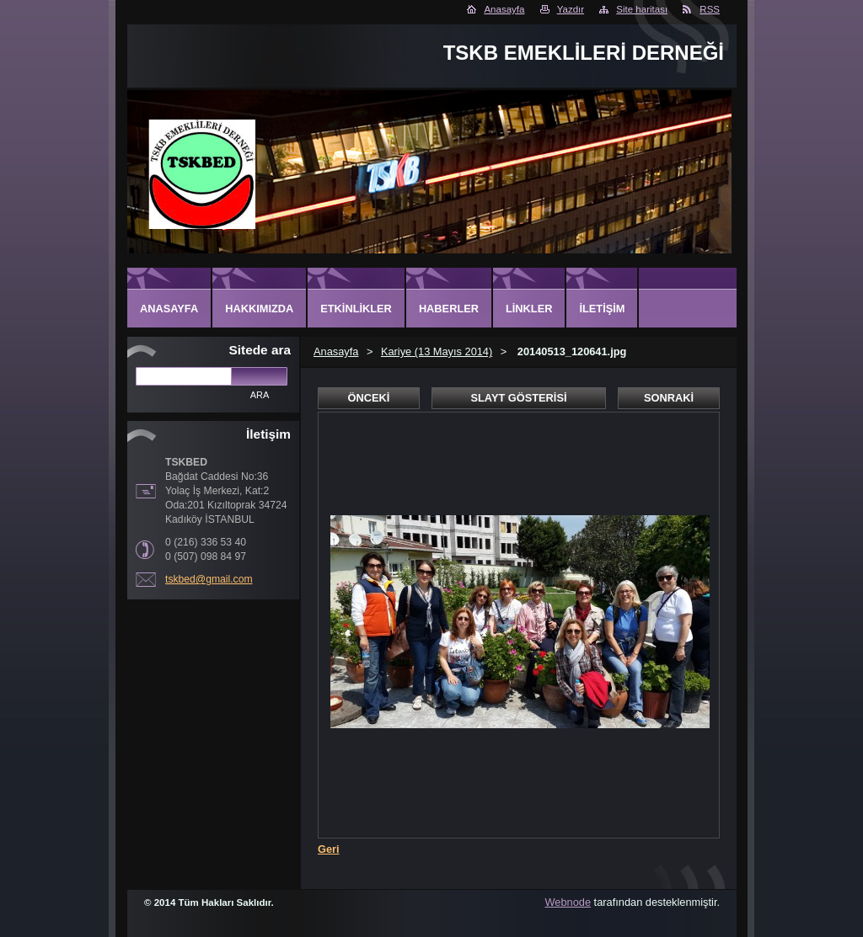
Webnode (568, 902)
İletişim (601, 308)
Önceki (369, 397)
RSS (710, 9)
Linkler (529, 308)
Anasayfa (504, 9)
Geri (329, 849)
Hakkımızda (259, 308)
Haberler (449, 308)
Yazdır (570, 9)
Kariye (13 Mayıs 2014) (436, 351)
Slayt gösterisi (518, 397)
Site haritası (641, 9)
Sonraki (669, 397)
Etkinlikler (356, 308)
